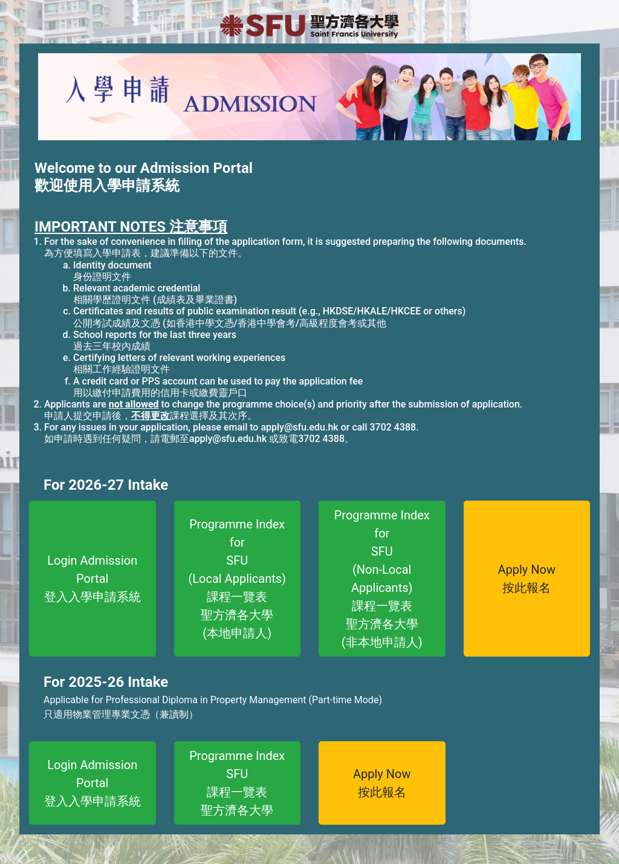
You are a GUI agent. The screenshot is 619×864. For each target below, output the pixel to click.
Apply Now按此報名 (527, 578)
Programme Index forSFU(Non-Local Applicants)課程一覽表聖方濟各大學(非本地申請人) (382, 578)
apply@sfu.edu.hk (299, 427)
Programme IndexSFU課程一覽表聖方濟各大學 (237, 783)
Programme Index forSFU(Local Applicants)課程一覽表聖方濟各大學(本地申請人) (237, 578)
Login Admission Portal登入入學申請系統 (92, 578)
